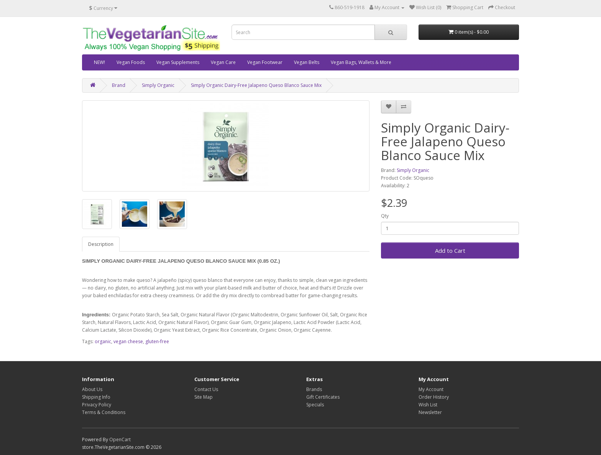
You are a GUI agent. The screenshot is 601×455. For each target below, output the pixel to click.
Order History (434, 397)
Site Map (203, 397)
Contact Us (206, 389)
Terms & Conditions (103, 412)
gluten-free (157, 341)
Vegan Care (223, 62)
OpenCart (120, 439)
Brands (314, 389)
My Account (431, 389)
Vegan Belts (306, 62)
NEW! (99, 62)
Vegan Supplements (177, 62)
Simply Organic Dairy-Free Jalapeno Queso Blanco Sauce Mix (256, 85)
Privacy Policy (96, 404)
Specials (315, 404)
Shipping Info (96, 397)
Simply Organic (158, 85)
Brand (118, 85)
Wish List (428, 404)
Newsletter (430, 412)
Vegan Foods (131, 62)
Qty (385, 216)
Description (100, 244)
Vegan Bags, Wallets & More (361, 62)
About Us (92, 389)
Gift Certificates (323, 397)
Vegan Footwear (264, 62)
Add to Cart (450, 250)
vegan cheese (128, 341)
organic (103, 341)
